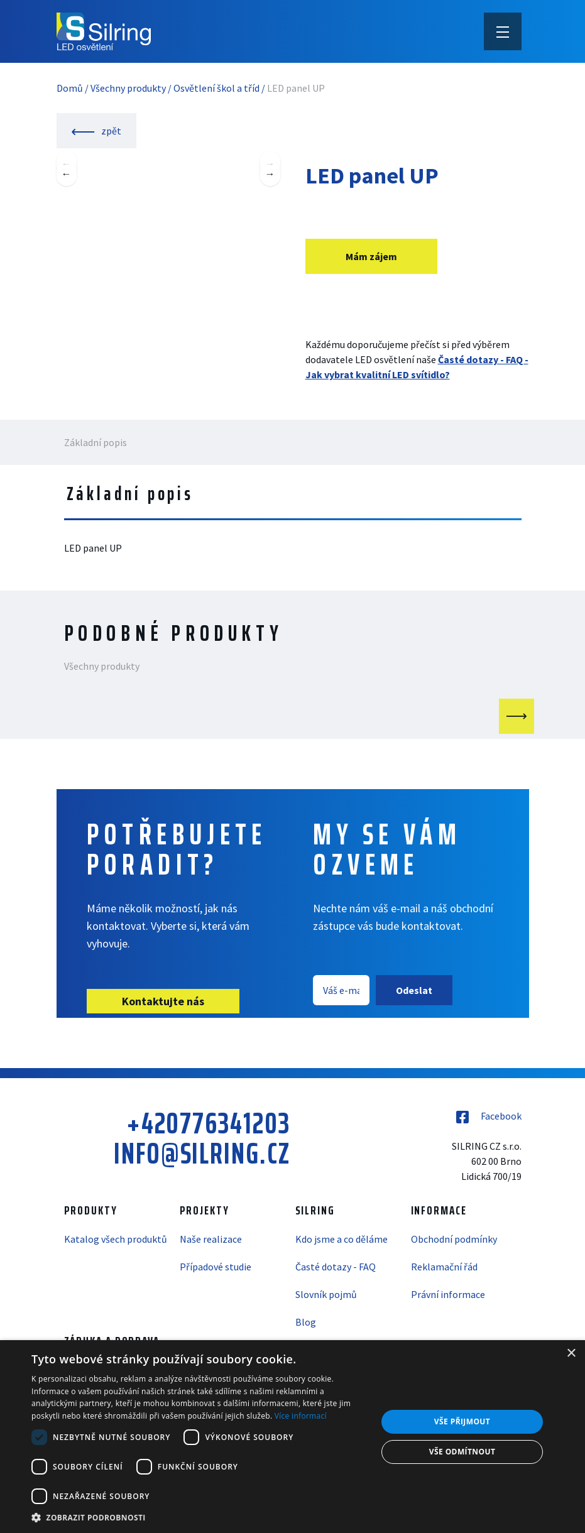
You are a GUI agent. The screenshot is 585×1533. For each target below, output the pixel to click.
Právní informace (448, 1294)
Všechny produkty (128, 88)
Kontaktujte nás (163, 1001)
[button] (199, 1517)
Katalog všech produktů (115, 1239)
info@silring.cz (202, 1153)
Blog (305, 1322)
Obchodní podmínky (454, 1239)
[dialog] (292, 1436)
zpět (96, 130)
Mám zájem (371, 256)
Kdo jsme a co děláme (341, 1239)
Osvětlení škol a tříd (216, 88)
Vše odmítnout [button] (462, 1451)
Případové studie (215, 1266)
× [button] (571, 1353)
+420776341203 (208, 1123)
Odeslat (414, 990)
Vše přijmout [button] (462, 1421)
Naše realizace (211, 1239)
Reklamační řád (444, 1266)
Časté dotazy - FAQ (335, 1266)
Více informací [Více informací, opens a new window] (301, 1415)
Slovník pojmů (326, 1294)
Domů (70, 88)
